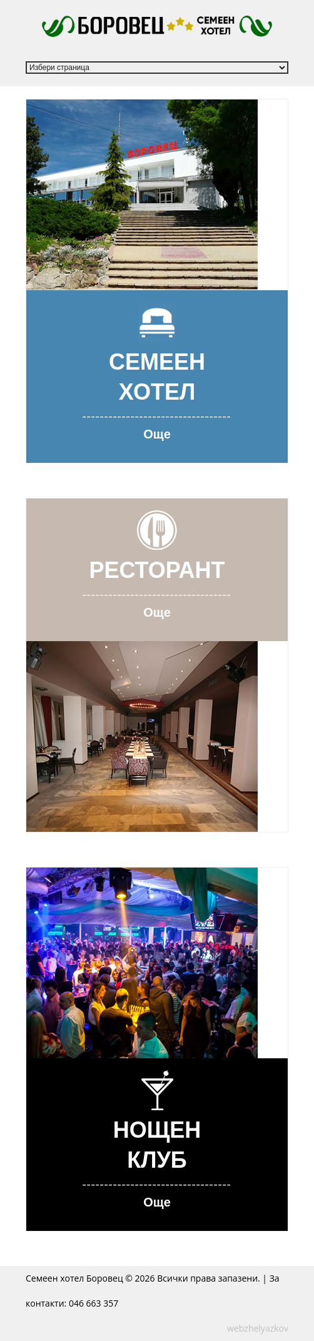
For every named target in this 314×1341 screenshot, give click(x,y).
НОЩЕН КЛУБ (157, 1144)
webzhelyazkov (257, 1328)
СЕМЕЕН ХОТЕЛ (157, 376)
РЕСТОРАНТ (157, 569)
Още (157, 434)
